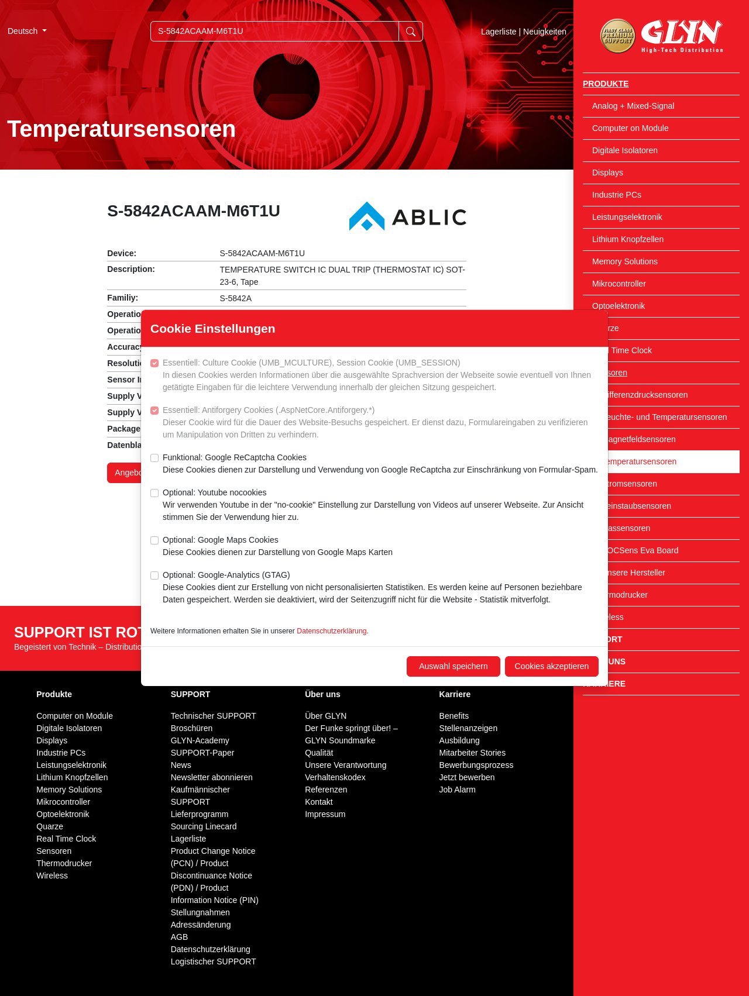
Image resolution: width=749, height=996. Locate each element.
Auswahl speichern (453, 666)
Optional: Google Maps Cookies (278, 547)
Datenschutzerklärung (331, 631)
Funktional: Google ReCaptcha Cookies (380, 464)
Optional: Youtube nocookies (381, 505)
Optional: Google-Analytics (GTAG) (381, 588)
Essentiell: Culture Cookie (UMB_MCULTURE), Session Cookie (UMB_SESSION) (381, 376)
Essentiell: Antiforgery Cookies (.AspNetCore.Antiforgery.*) (381, 423)
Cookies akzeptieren (552, 666)
